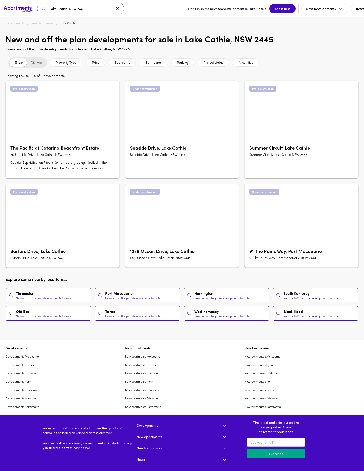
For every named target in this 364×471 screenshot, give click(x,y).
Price (95, 62)
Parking (182, 62)
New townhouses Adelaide (261, 398)
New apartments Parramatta (143, 407)
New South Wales (42, 23)
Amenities (246, 62)
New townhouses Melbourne (262, 356)
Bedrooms (122, 62)
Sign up (349, 8)
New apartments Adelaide (141, 398)
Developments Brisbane (21, 373)
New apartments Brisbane (141, 373)
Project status (213, 62)
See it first (249, 8)
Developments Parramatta (22, 407)
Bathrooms (153, 62)
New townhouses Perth (258, 381)
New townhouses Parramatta (262, 407)
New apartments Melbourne (143, 356)
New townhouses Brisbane (261, 373)
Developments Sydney (20, 365)
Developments (15, 23)
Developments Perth (19, 381)
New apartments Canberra (142, 390)
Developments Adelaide (21, 398)
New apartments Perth (139, 381)
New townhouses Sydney (260, 365)
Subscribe (276, 453)
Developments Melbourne (22, 356)
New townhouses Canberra (261, 390)
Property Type (66, 62)
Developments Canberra (21, 390)
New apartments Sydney (140, 365)
